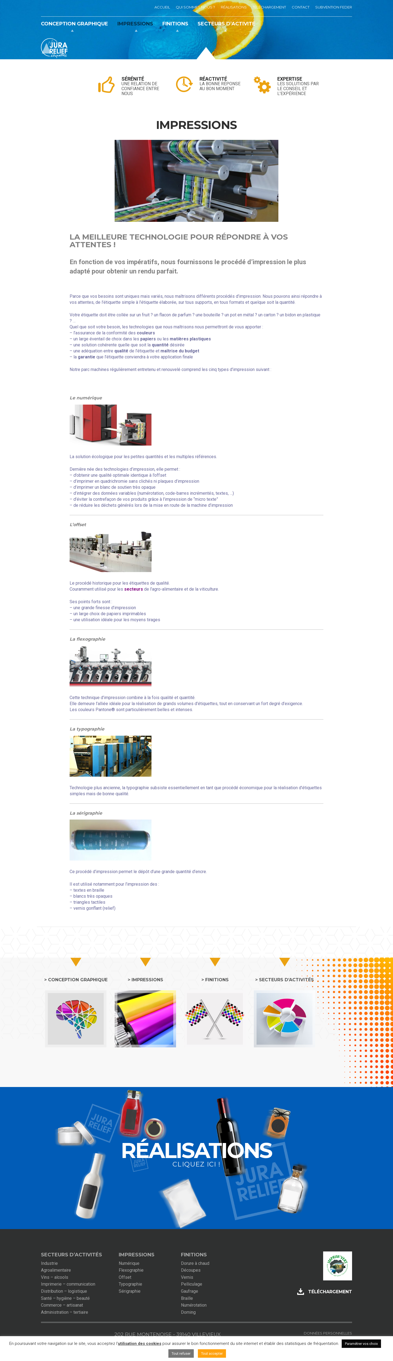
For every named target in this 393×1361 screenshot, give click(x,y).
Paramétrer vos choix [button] (361, 1344)
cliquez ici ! (196, 1164)
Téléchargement (330, 1291)
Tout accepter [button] (212, 1353)
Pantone (103, 709)
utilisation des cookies (139, 1343)
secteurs (133, 589)
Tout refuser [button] (181, 1353)
